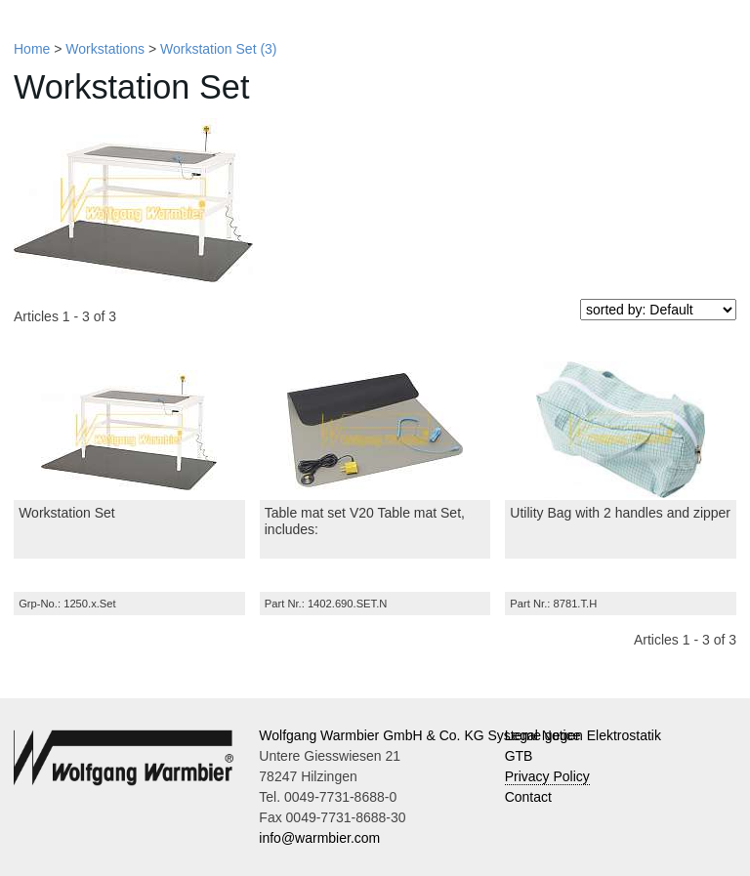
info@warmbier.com (319, 838)
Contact (528, 797)
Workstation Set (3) (218, 49)
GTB (519, 756)
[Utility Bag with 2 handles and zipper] (620, 429)
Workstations (105, 49)
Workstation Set (67, 513)
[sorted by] (658, 309)
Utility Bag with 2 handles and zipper (620, 513)
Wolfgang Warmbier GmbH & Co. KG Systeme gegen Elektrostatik (460, 735)
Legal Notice (543, 735)
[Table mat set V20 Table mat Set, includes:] (375, 429)
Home (32, 49)
